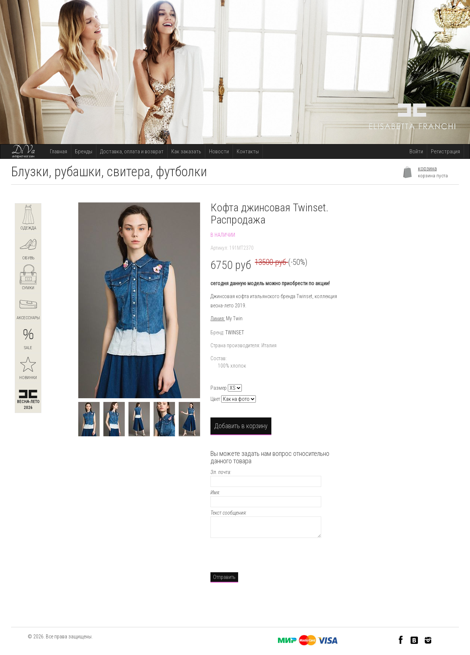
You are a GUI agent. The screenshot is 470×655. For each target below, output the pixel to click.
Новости (219, 151)
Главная (58, 151)
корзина (427, 168)
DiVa (23, 150)
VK (414, 639)
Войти (416, 151)
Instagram (428, 639)
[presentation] (266, 554)
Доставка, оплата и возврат (132, 151)
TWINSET (234, 332)
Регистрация (445, 151)
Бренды (83, 151)
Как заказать (186, 151)
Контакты (248, 151)
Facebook (401, 639)
